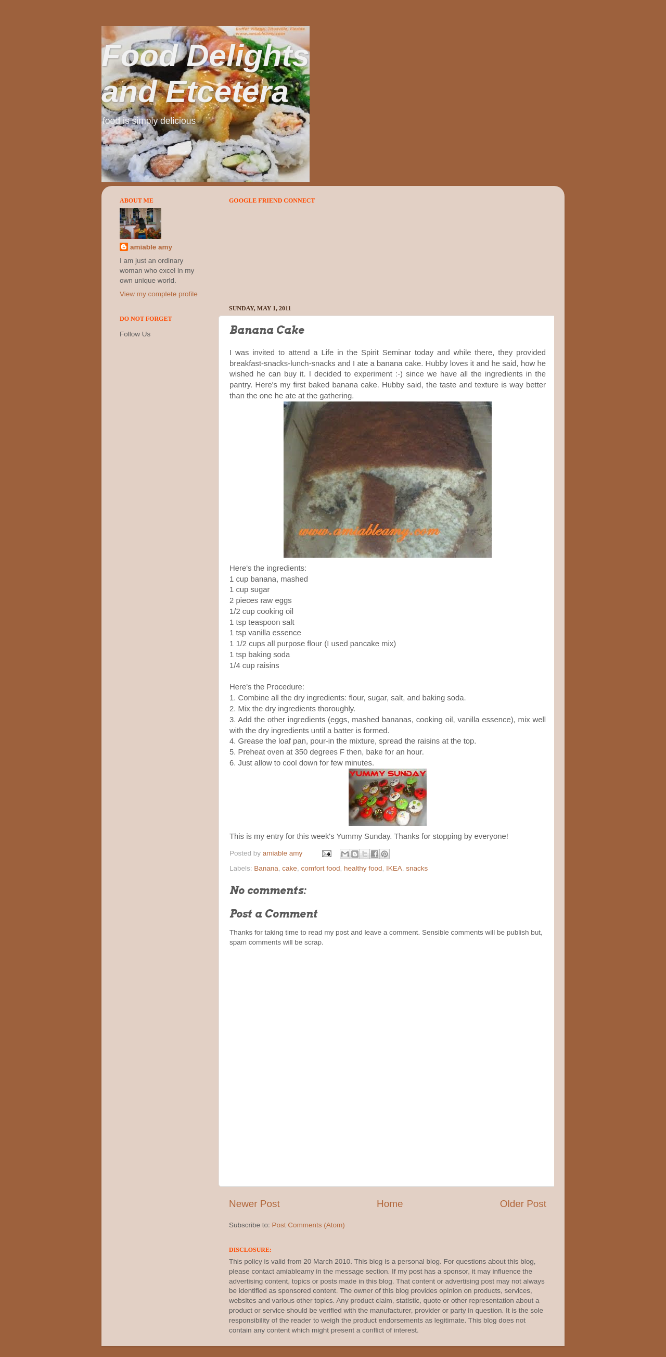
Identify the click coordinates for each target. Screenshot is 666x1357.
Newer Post (254, 1203)
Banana (266, 868)
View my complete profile (159, 294)
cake (289, 868)
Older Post (523, 1203)
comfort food (320, 868)
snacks (417, 868)
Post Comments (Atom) (308, 1225)
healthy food (363, 868)
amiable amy (151, 247)
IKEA (394, 868)
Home (390, 1203)
